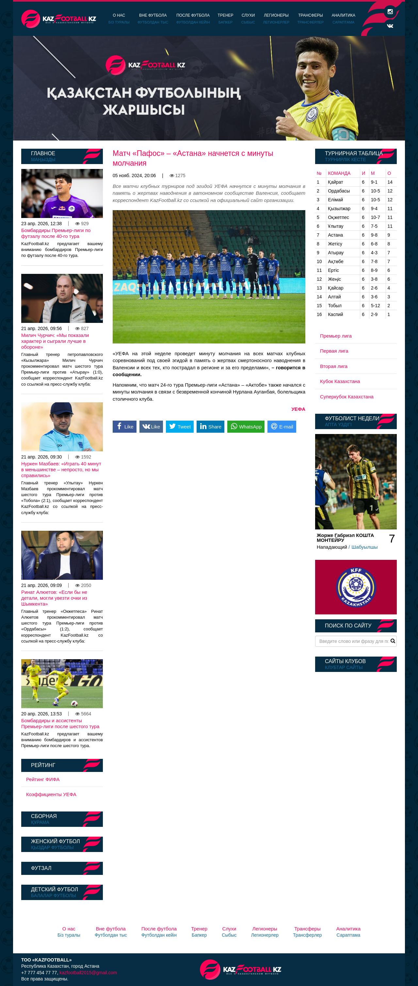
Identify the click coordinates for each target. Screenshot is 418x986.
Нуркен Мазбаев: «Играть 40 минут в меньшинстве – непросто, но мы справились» (61, 469)
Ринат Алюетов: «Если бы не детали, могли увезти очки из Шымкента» (54, 598)
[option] (209, 88)
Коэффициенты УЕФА (51, 794)
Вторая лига (333, 366)
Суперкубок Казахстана (347, 396)
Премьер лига (336, 336)
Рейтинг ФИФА (43, 779)
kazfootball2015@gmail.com (88, 972)
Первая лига (334, 351)
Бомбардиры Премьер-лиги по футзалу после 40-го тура (55, 233)
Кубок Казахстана (340, 381)
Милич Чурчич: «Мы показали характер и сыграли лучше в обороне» (55, 341)
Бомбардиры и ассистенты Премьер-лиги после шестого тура (60, 723)
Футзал (41, 868)
